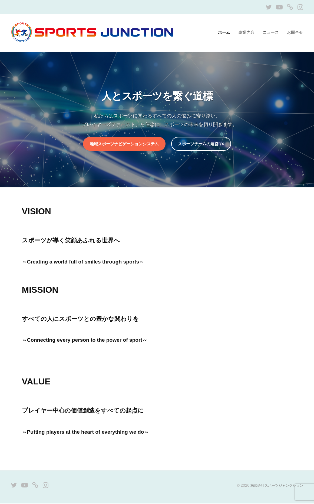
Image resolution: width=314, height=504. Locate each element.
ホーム (224, 32)
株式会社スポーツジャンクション (274, 486)
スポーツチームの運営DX (203, 143)
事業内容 (246, 32)
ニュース (271, 32)
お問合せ (295, 32)
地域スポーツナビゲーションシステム (123, 143)
